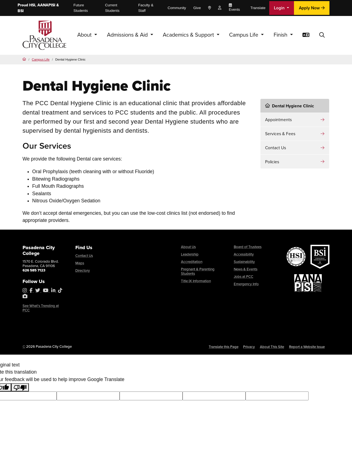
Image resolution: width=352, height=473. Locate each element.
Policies (272, 162)
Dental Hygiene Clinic (289, 106)
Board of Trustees (248, 246)
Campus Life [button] (244, 35)
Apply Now (312, 8)
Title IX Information (196, 281)
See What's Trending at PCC (41, 308)
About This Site (272, 346)
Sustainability (244, 261)
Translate (258, 8)
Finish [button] (281, 35)
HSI (32, 5)
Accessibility (244, 254)
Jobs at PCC (243, 276)
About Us (188, 246)
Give (197, 8)
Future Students (80, 8)
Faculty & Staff (145, 8)
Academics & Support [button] (189, 35)
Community (176, 8)
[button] (322, 35)
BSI (21, 11)
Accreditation (191, 261)
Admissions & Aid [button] (128, 35)
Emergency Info (246, 284)
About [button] (85, 35)
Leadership (190, 254)
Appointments (278, 119)
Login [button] (280, 8)
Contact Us (275, 148)
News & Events (245, 269)
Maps (79, 263)
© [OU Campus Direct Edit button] (24, 346)
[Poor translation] (20, 387)
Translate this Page (223, 346)
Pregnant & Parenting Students (198, 271)
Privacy (249, 346)
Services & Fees (280, 134)
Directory (82, 270)
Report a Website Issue (307, 346)
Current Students (112, 8)
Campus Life (41, 59)
